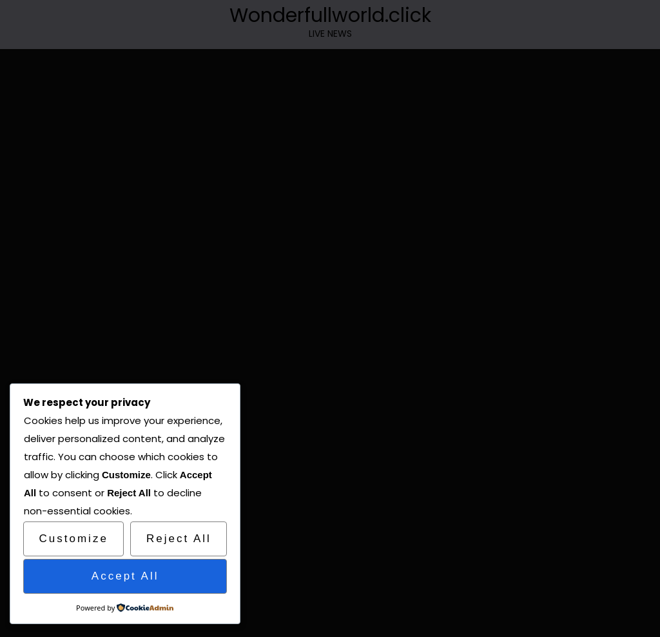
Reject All (178, 538)
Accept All (125, 576)
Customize (73, 538)
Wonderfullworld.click (330, 15)
